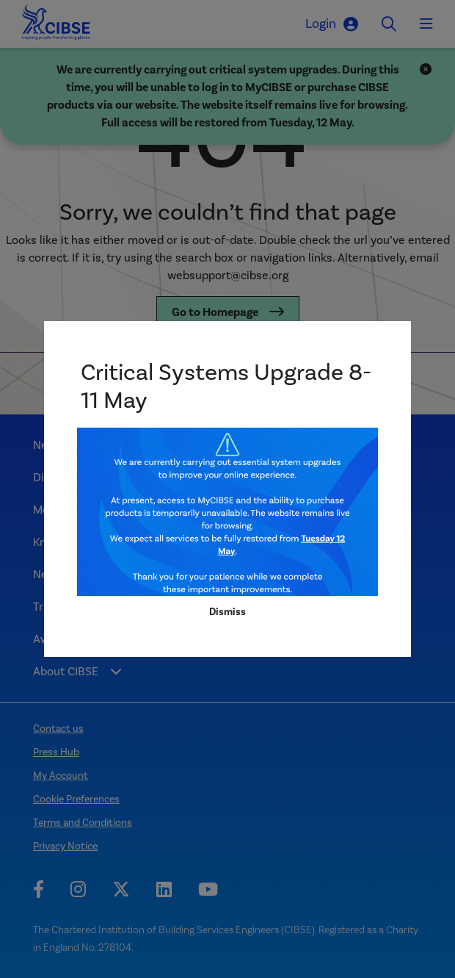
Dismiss (227, 611)
